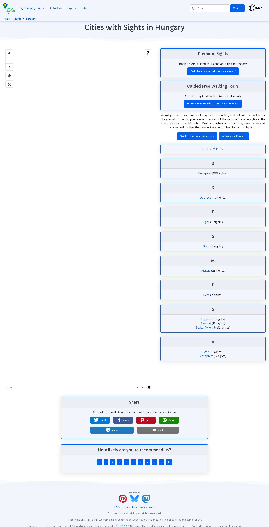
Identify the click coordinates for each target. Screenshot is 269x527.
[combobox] (210, 8)
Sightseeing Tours (31, 8)
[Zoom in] (9, 53)
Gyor (206, 246)
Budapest (204, 173)
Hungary (30, 18)
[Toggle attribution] (149, 387)
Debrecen (206, 197)
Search (237, 8)
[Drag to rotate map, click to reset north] (9, 66)
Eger (206, 222)
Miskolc (205, 270)
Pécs (206, 295)
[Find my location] (9, 75)
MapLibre (141, 387)
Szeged (206, 323)
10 (169, 462)
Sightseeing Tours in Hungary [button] (197, 136)
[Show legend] (147, 53)
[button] (100, 420)
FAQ (84, 8)
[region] (78, 219)
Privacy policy (147, 507)
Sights (72, 8)
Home (6, 18)
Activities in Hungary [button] (234, 136)
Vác (206, 352)
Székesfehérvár (206, 327)
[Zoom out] (9, 60)
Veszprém (206, 356)
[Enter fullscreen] (9, 84)
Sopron (206, 319)
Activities (55, 8)
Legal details (129, 507)
